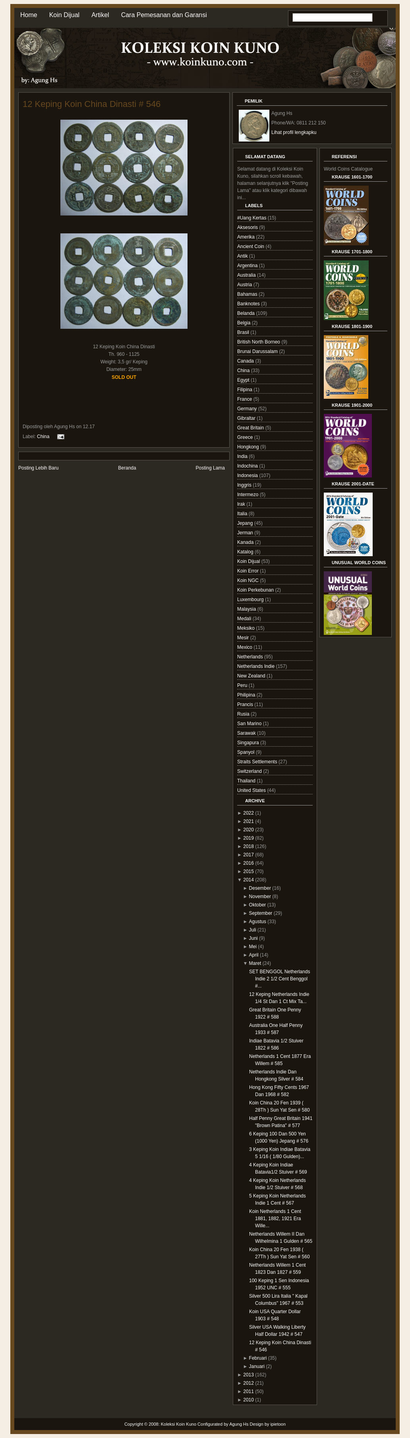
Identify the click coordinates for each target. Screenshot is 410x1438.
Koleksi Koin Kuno (178, 1424)
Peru (243, 685)
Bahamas (248, 294)
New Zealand (252, 676)
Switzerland (250, 771)
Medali (245, 618)
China (43, 436)
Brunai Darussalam (258, 351)
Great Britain (251, 428)
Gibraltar (247, 418)
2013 (248, 1375)
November (260, 896)
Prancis (245, 704)
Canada (246, 361)
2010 (248, 1400)
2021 (248, 821)
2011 (248, 1391)
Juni (253, 938)
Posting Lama (210, 468)
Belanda (246, 313)
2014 (248, 880)
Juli (252, 930)
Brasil (243, 332)
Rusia (244, 714)
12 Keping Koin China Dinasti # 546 (92, 104)
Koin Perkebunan (256, 590)
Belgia (244, 323)
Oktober (257, 905)
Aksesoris (248, 227)
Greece (245, 437)
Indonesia (248, 475)
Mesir (243, 637)
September (261, 913)
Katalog (246, 552)
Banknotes (249, 304)
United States (252, 790)
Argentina (248, 265)
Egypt (244, 380)
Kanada (246, 542)
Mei (253, 946)
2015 (248, 871)
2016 (248, 863)
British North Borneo (259, 342)
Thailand (247, 781)
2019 (248, 838)
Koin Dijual (64, 15)
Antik (243, 256)
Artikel (100, 15)
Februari (258, 1358)
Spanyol (246, 752)
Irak (241, 504)
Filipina (245, 389)
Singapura (248, 742)
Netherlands (250, 657)
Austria (245, 284)
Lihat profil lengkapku (293, 132)
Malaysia (247, 609)
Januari (257, 1366)
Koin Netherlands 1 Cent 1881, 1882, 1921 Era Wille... (275, 1218)
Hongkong (248, 447)
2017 (248, 855)
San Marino (250, 723)
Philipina (247, 695)
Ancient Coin (251, 246)
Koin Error (248, 571)
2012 (248, 1383)
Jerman (245, 533)
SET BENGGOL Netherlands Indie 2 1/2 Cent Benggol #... (279, 979)
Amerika (246, 237)
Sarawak (247, 733)
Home (28, 15)
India (243, 456)
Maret (255, 963)
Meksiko (246, 628)
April (254, 955)
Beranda (127, 468)
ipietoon (278, 1424)
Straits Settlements (257, 762)
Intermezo (248, 494)
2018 (248, 846)
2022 (248, 813)
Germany (247, 408)
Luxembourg (251, 599)
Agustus (257, 921)
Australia (247, 275)
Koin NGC (248, 580)
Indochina (248, 466)
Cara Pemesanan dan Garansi (164, 15)
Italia (243, 513)
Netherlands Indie (256, 666)
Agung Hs (238, 1424)
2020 (248, 830)
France (245, 399)
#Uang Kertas (252, 218)
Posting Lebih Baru (38, 468)
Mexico (245, 647)
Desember (260, 888)
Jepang (245, 523)
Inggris (245, 485)
